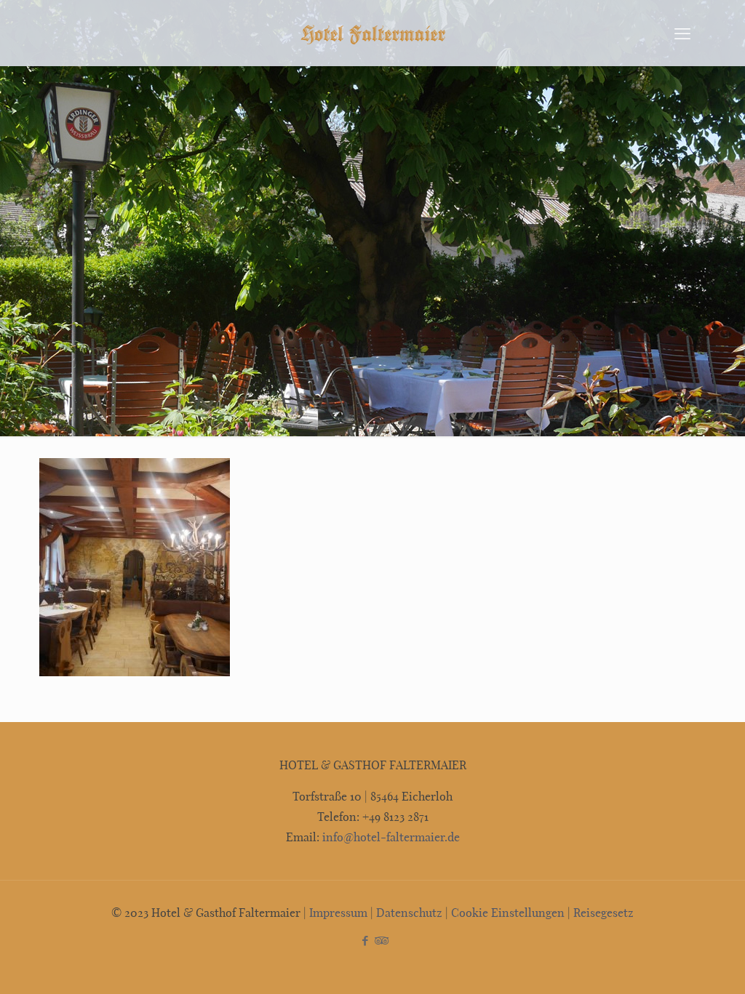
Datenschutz (409, 912)
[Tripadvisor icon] (380, 940)
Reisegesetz (603, 912)
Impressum (338, 912)
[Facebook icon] (364, 940)
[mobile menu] (682, 32)
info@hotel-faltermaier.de (389, 836)
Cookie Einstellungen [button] (508, 912)
